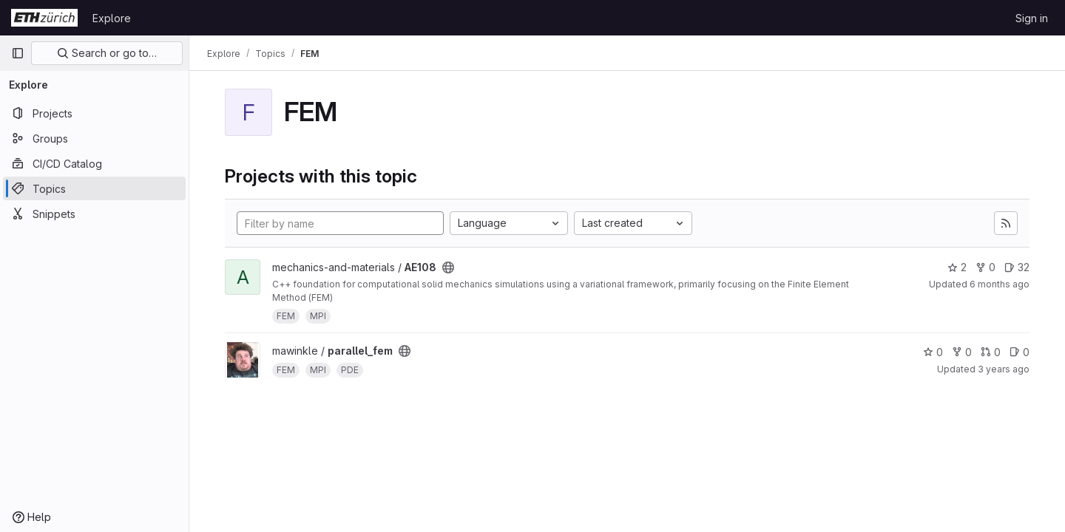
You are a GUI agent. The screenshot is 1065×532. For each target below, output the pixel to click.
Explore (111, 18)
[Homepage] (44, 18)
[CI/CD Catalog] (94, 163)
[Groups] (94, 138)
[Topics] (94, 188)
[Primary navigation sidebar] (18, 53)
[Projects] (94, 113)
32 (1017, 267)
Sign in (1031, 18)
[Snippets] (94, 213)
